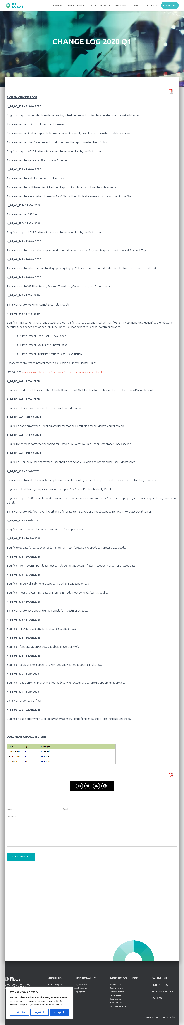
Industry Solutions (99, 5)
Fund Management (119, 1006)
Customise (20, 1012)
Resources (153, 5)
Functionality (76, 5)
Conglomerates (117, 988)
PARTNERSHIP (160, 978)
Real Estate (115, 984)
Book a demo (169, 5)
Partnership (120, 5)
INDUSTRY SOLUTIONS (124, 978)
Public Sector (116, 1002)
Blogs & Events (162, 991)
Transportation (117, 991)
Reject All (39, 1012)
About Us (58, 5)
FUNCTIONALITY (85, 978)
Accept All (59, 1012)
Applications (80, 988)
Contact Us (136, 5)
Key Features (80, 984)
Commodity (115, 999)
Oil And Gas (115, 995)
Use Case (157, 998)
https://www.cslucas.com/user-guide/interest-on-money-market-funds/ (64, 371)
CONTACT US (159, 984)
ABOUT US (55, 978)
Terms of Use (152, 1017)
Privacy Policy (169, 1017)
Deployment (80, 991)
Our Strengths (55, 984)
